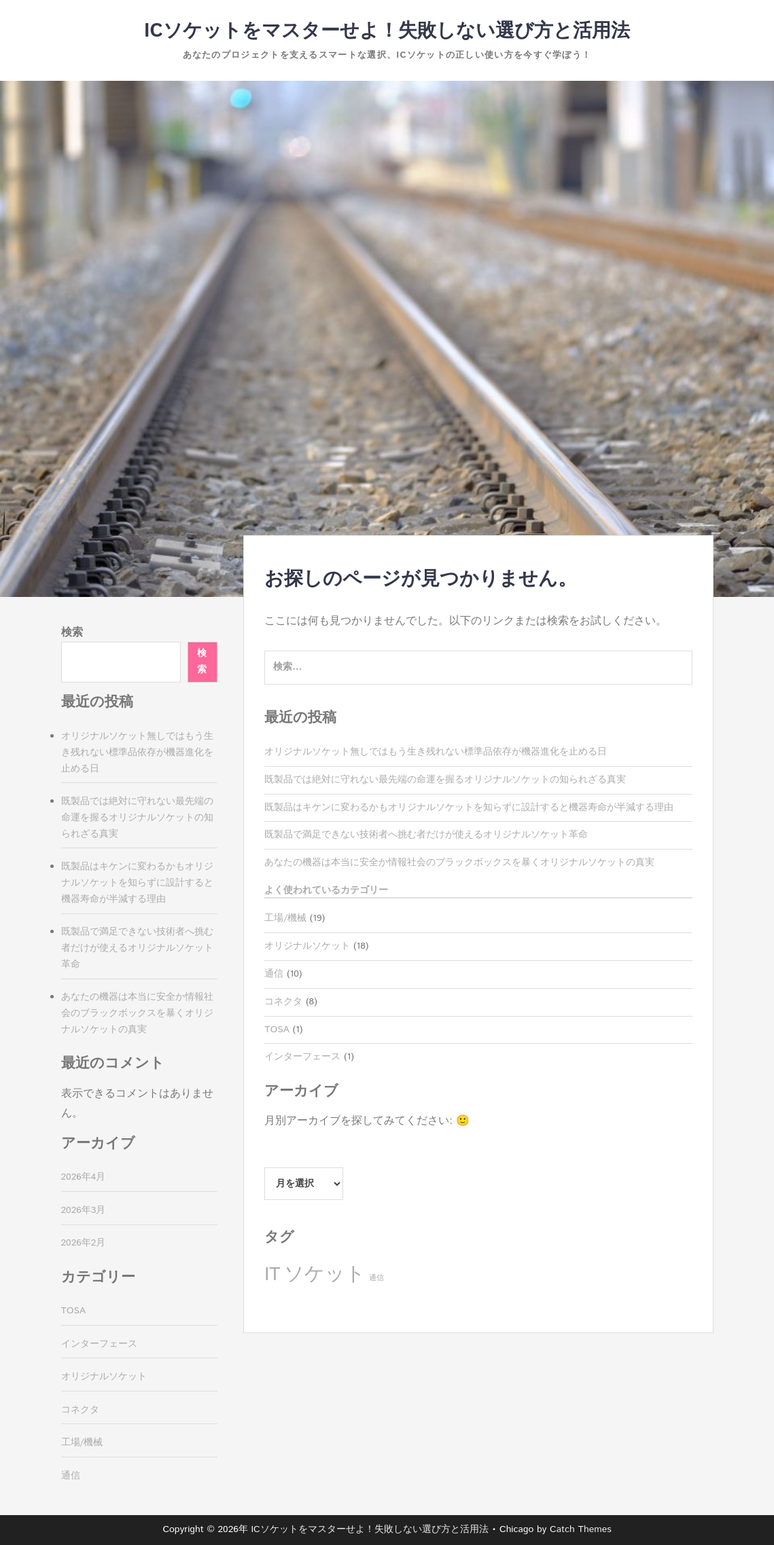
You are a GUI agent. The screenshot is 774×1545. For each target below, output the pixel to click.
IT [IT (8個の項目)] (272, 1275)
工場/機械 (285, 918)
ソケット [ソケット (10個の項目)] (325, 1274)
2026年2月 (83, 1243)
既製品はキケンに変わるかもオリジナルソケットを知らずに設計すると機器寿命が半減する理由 (468, 807)
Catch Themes (581, 1529)
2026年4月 (83, 1177)
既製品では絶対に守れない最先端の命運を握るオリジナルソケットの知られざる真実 (445, 779)
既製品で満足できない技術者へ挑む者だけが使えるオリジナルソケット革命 (426, 834)
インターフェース (302, 1057)
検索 (72, 632)
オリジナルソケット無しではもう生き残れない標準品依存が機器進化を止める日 (435, 752)
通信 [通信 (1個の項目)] (376, 1278)
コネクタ (283, 1001)
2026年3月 (83, 1210)
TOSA (276, 1029)
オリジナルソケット (307, 946)
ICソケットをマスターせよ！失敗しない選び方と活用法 (387, 31)
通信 (273, 974)
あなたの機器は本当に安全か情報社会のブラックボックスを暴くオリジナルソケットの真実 (459, 862)
